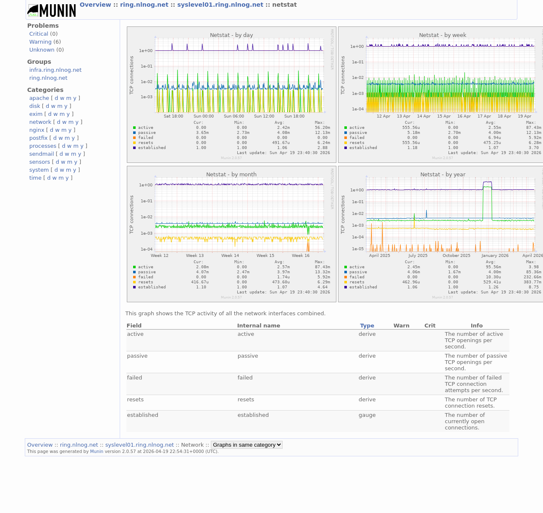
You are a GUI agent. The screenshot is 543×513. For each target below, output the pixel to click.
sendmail (41, 154)
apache (39, 98)
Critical (38, 34)
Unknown (42, 50)
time (35, 178)
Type (367, 325)
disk (34, 106)
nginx (37, 130)
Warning (40, 42)
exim (36, 114)
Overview (96, 4)
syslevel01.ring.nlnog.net (221, 4)
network (40, 122)
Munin (97, 451)
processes (43, 146)
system (39, 170)
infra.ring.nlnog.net (55, 70)
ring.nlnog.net (145, 4)
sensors (39, 162)
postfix (38, 138)
